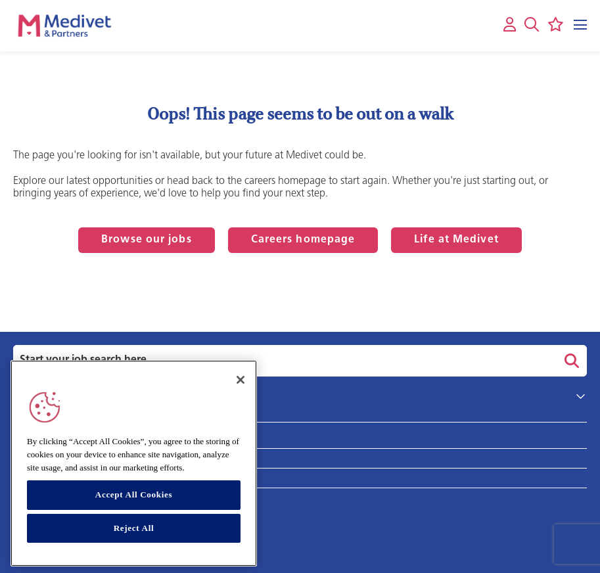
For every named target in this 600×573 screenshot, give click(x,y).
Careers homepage (303, 240)
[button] (531, 24)
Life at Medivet (456, 240)
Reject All (134, 528)
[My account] (509, 25)
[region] (134, 463)
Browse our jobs (146, 240)
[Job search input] (283, 361)
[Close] (240, 379)
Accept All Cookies (133, 494)
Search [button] (570, 361)
